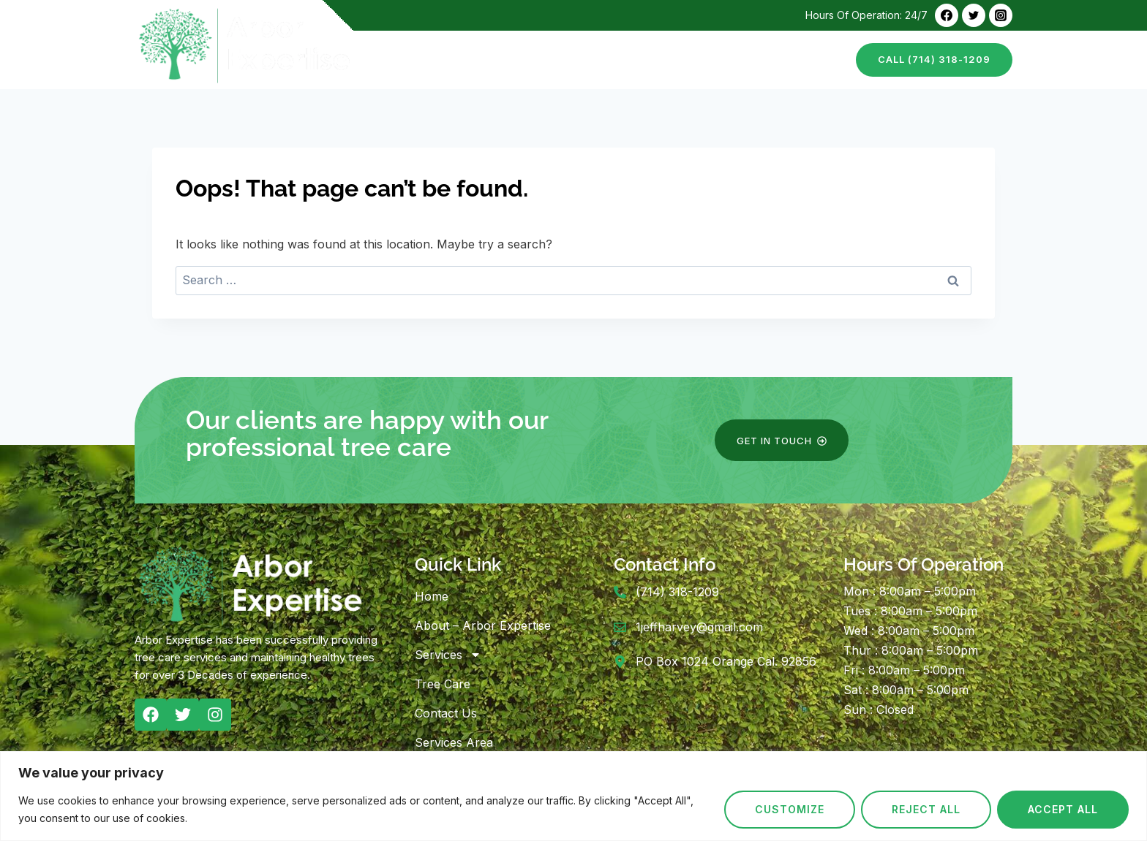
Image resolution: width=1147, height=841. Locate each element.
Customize (789, 809)
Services (448, 655)
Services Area (454, 742)
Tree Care (721, 59)
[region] (573, 796)
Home (409, 59)
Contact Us (804, 59)
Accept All (1063, 809)
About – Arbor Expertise (518, 59)
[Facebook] (946, 15)
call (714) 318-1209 (934, 59)
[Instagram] (1000, 15)
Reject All (926, 809)
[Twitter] (973, 15)
